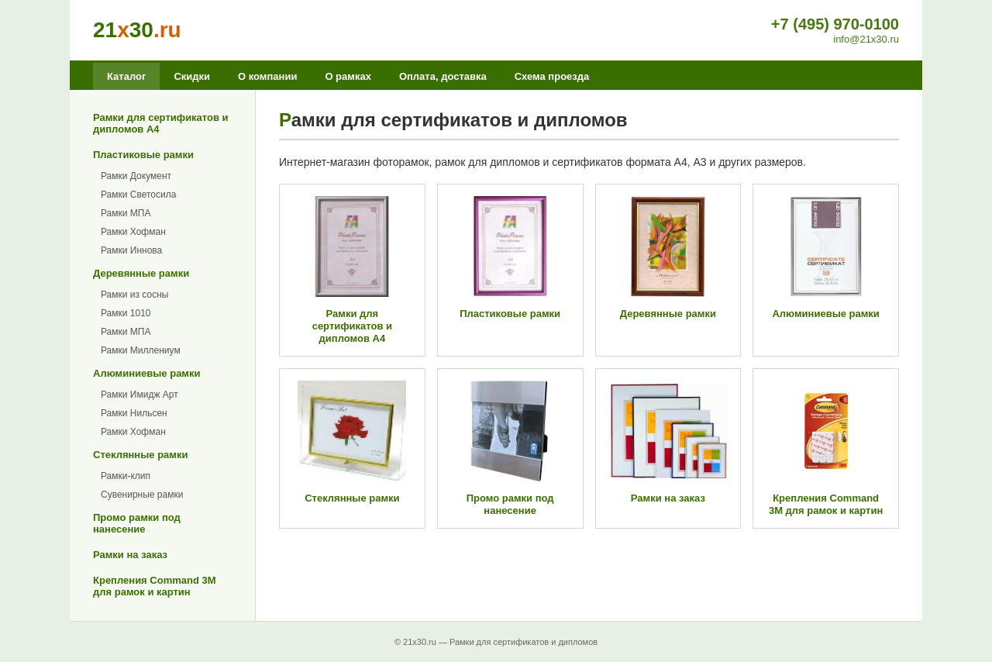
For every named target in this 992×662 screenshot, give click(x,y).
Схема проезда (552, 76)
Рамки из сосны (134, 294)
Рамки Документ (136, 176)
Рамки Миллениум (141, 350)
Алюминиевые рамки (146, 373)
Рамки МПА (125, 213)
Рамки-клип (125, 476)
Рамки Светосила (138, 194)
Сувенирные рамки (142, 494)
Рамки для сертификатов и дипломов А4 (161, 123)
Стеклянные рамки (140, 454)
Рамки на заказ (130, 554)
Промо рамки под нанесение (137, 523)
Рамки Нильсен (134, 413)
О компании (267, 76)
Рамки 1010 (126, 313)
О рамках (347, 76)
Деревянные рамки (141, 273)
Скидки (192, 76)
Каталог (126, 76)
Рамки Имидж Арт (139, 394)
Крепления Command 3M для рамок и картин (154, 586)
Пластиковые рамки (143, 154)
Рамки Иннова (131, 250)
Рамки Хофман (133, 231)
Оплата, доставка (443, 76)
